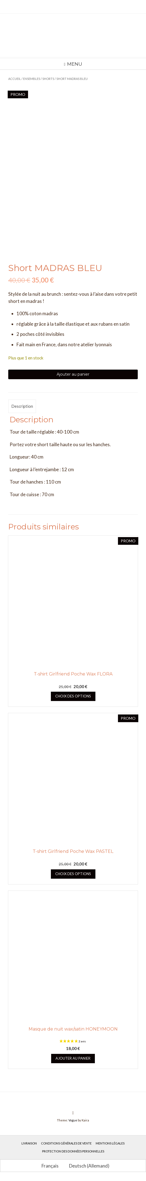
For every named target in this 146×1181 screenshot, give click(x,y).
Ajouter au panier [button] (73, 1059)
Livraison (29, 1144)
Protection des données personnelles (73, 1152)
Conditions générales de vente (66, 1144)
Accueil (14, 78)
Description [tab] (22, 406)
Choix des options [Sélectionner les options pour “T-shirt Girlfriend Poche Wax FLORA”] (73, 697)
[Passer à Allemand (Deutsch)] (86, 1166)
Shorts (48, 78)
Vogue (72, 1121)
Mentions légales (110, 1144)
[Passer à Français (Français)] (47, 1166)
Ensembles (31, 78)
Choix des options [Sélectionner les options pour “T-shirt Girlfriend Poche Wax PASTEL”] (73, 874)
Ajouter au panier (73, 375)
